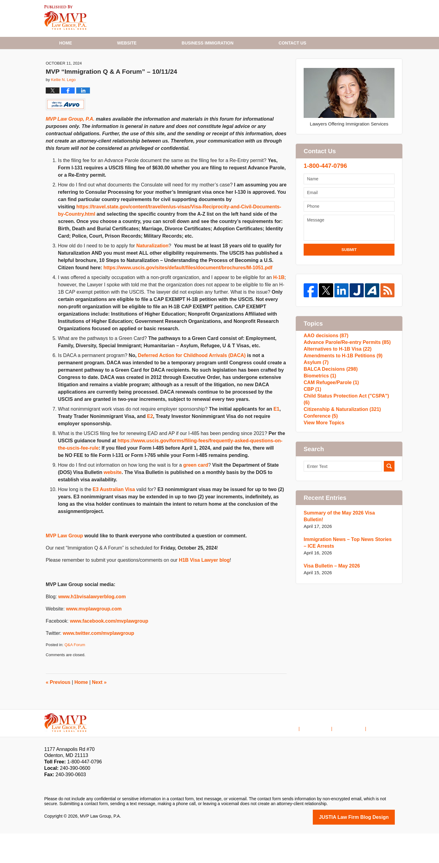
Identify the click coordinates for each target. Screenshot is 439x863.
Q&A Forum (74, 675)
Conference (320, 474)
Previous (58, 712)
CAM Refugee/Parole (329, 435)
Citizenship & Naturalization (340, 465)
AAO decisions (325, 367)
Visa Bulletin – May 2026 (330, 622)
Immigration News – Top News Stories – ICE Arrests (347, 599)
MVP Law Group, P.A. (70, 149)
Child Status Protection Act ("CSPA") (347, 455)
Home (65, 43)
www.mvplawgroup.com (94, 639)
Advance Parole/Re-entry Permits (344, 377)
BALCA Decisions (329, 416)
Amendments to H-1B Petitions (341, 396)
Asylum (315, 406)
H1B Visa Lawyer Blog (65, 17)
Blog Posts (384, 754)
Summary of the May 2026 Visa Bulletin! (347, 576)
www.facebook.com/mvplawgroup (109, 651)
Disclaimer (325, 754)
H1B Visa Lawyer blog (204, 590)
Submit (349, 280)
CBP (312, 445)
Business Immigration (208, 43)
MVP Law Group (64, 566)
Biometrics (319, 426)
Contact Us (354, 754)
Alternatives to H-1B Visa (335, 387)
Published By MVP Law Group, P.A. (348, 18)
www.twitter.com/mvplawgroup (98, 663)
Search (389, 529)
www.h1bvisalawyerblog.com (92, 627)
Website (127, 43)
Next (99, 712)
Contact (292, 43)
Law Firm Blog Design (366, 847)
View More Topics (323, 484)
